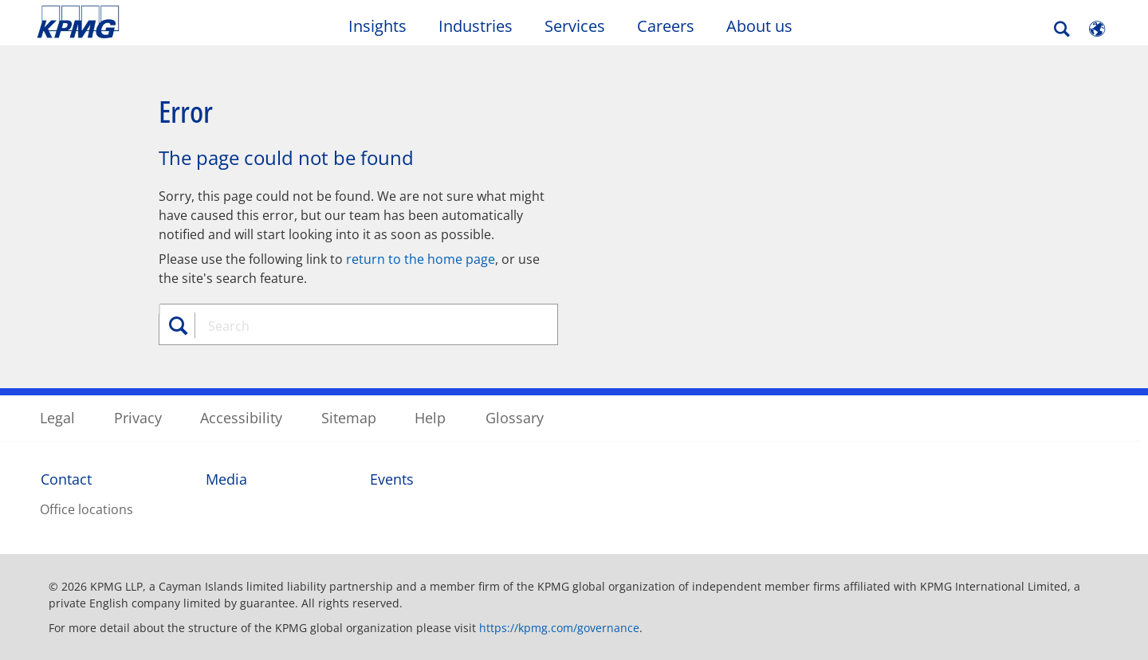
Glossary (515, 417)
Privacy (138, 417)
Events (392, 479)
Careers (665, 26)
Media (226, 479)
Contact (66, 479)
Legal (57, 417)
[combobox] (364, 326)
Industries (475, 26)
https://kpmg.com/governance (559, 627)
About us (759, 26)
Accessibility (241, 417)
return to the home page (420, 259)
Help (430, 417)
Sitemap (348, 417)
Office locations (86, 509)
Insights (377, 26)
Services (575, 26)
